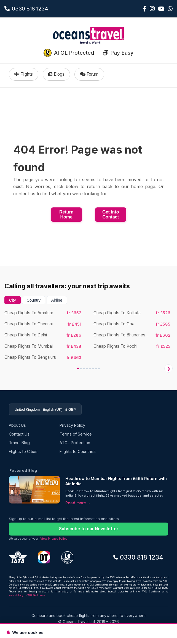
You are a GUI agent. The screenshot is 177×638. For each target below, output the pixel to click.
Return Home (66, 214)
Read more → (78, 502)
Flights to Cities (23, 451)
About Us (17, 425)
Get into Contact (110, 214)
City (12, 300)
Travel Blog (19, 442)
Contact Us (19, 434)
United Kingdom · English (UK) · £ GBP (45, 409)
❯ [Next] (168, 368)
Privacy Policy (72, 425)
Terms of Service (76, 434)
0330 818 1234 (138, 557)
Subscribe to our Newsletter (88, 528)
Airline (56, 300)
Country (34, 300)
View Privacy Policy (53, 539)
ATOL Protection (75, 442)
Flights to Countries (78, 451)
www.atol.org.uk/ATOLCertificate (27, 595)
